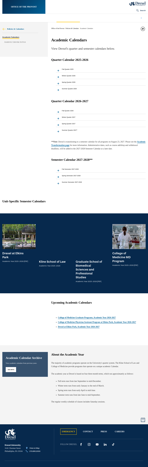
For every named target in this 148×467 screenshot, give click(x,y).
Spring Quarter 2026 (65, 83)
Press (104, 415)
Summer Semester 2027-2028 (69, 183)
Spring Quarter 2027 (65, 125)
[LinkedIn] (105, 428)
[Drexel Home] (137, 4)
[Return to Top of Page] (143, 404)
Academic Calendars (10, 37)
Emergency (68, 415)
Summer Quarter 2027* (66, 131)
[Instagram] (89, 428)
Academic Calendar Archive (15, 42)
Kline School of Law (52, 228)
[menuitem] (8, 18)
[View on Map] (33, 432)
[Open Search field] (140, 10)
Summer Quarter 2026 (66, 90)
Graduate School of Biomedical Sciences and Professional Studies (89, 236)
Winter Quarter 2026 (65, 77)
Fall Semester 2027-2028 (67, 170)
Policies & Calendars (13, 29)
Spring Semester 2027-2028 (68, 177)
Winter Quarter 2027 (65, 118)
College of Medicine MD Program (121, 257)
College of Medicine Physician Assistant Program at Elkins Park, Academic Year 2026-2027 (97, 306)
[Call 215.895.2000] (33, 435)
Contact (88, 415)
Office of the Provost (24, 7)
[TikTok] (113, 428)
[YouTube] (97, 428)
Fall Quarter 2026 (64, 112)
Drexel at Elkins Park (12, 255)
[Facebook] (81, 428)
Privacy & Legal (49, 452)
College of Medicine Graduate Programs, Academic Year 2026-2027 (87, 301)
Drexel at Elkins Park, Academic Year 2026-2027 (78, 311)
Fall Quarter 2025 (64, 70)
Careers (119, 415)
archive (10, 353)
